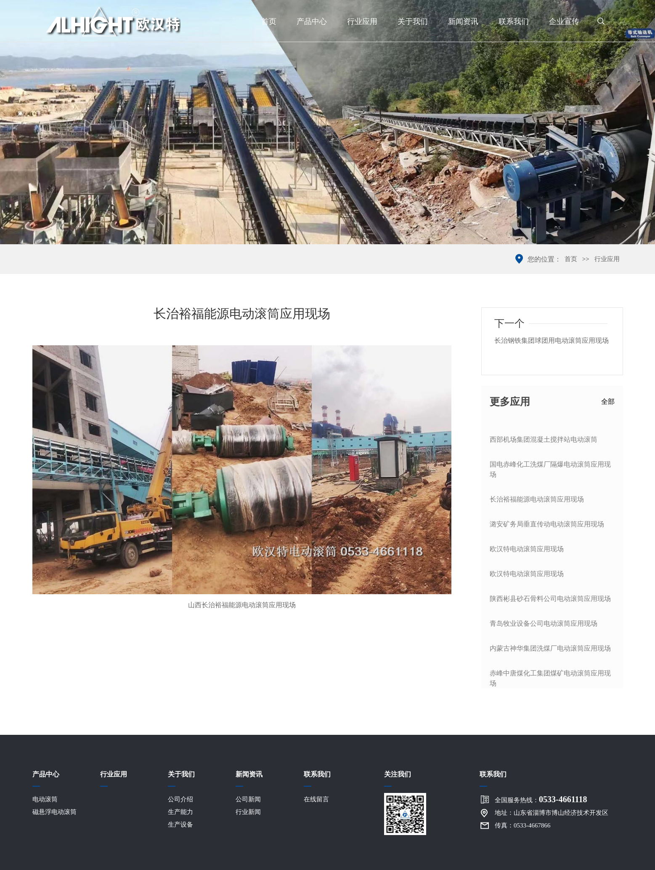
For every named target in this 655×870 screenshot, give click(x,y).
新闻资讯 (463, 21)
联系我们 (514, 21)
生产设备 (180, 824)
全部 (608, 401)
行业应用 (362, 21)
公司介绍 (180, 799)
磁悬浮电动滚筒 (54, 812)
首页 (268, 21)
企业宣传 (564, 21)
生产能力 (180, 812)
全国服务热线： (541, 799)
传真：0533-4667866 (523, 825)
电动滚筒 (45, 799)
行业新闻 (248, 812)
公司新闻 (248, 799)
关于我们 (413, 21)
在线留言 (316, 799)
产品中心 (312, 21)
